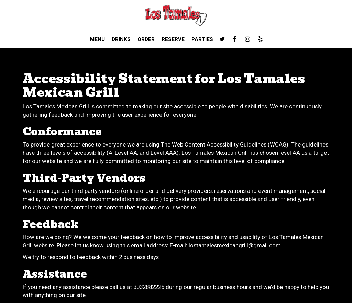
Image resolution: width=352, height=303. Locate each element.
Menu (97, 39)
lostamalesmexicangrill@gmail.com (235, 245)
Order (146, 39)
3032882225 (148, 286)
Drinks (121, 39)
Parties (202, 39)
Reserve (173, 39)
